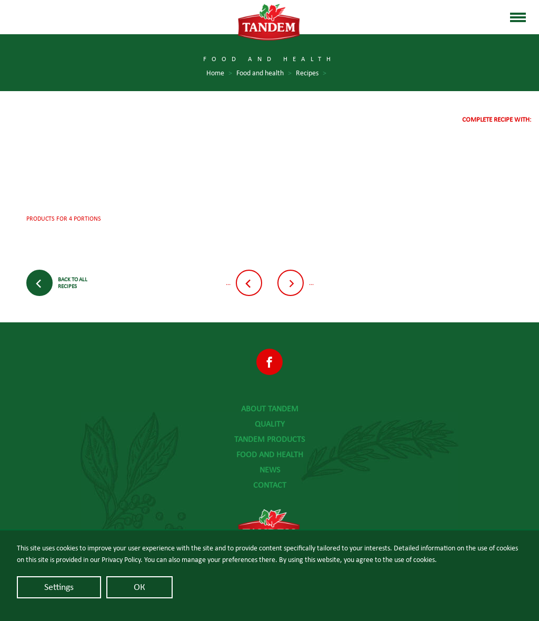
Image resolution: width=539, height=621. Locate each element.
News (269, 470)
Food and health (269, 454)
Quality (270, 424)
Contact (269, 485)
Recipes (311, 73)
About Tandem (269, 409)
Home (219, 73)
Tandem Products (269, 439)
